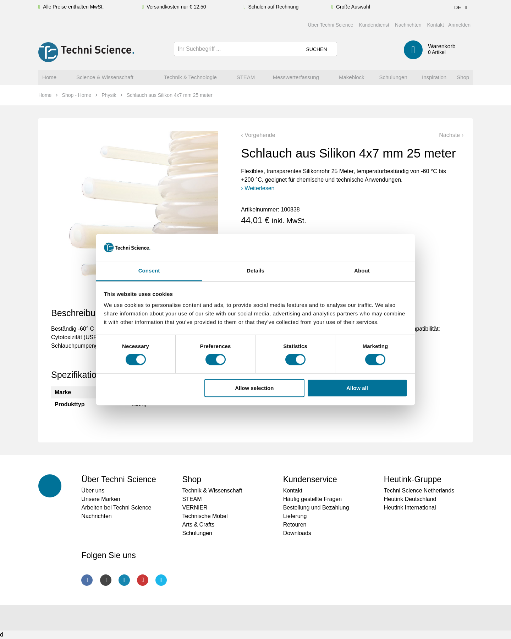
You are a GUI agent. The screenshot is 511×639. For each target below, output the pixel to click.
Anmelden (459, 25)
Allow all (357, 388)
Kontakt (435, 25)
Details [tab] (255, 271)
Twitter (161, 580)
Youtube (142, 580)
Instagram (105, 580)
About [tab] (362, 271)
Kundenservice (310, 479)
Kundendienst (374, 25)
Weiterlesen (259, 188)
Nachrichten (408, 25)
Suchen (316, 49)
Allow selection (254, 388)
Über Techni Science (330, 25)
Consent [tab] (149, 271)
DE (461, 7)
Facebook (87, 580)
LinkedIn (124, 580)
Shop (191, 479)
